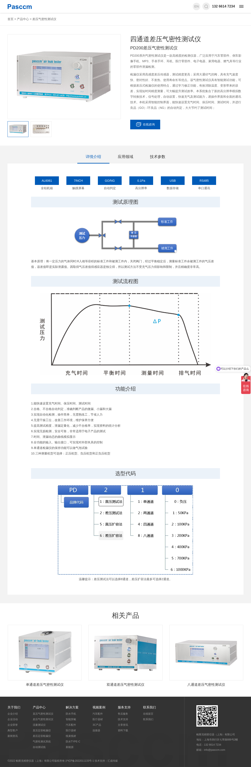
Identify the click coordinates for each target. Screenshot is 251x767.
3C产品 (97, 724)
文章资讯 (123, 724)
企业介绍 (12, 713)
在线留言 (148, 713)
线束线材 (71, 736)
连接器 (96, 730)
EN (196, 6)
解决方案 (72, 707)
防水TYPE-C (73, 741)
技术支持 (123, 719)
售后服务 (123, 713)
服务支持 (124, 707)
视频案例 (99, 707)
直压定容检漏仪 (42, 730)
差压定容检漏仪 (42, 736)
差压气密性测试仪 (44, 19)
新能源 (69, 747)
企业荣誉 (12, 724)
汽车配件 (71, 724)
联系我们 (149, 707)
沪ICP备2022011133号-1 (79, 760)
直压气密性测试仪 (43, 713)
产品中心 (23, 19)
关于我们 (13, 707)
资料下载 (123, 730)
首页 (10, 19)
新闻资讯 (12, 736)
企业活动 (12, 719)
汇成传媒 (113, 760)
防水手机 (71, 713)
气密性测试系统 (42, 741)
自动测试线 (39, 747)
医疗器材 (71, 730)
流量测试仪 (39, 724)
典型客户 (12, 730)
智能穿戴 (71, 719)
